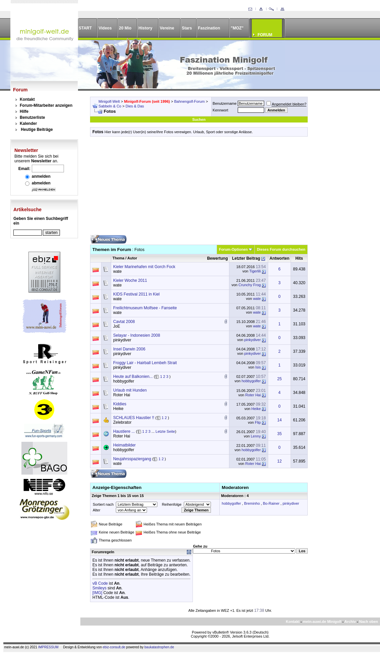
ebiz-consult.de (114, 647)
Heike (118, 408)
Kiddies (119, 404)
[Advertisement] (199, 188)
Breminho (252, 503)
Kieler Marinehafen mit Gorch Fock (144, 266)
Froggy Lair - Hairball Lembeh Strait (145, 362)
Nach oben (368, 622)
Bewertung (217, 258)
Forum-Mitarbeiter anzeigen (46, 105)
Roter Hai (121, 395)
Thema (118, 258)
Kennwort (220, 110)
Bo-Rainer (271, 503)
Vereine (167, 28)
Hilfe (24, 111)
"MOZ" (237, 28)
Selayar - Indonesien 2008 (136, 335)
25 (279, 379)
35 (279, 433)
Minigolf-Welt (109, 101)
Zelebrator (122, 422)
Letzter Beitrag (246, 258)
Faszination (209, 28)
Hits (299, 258)
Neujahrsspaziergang (132, 459)
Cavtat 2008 (124, 321)
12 (279, 461)
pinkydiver (122, 340)
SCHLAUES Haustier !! (133, 417)
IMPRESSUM (48, 647)
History (145, 28)
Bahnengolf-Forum (189, 101)
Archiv (350, 622)
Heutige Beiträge (37, 129)
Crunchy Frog (249, 285)
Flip (258, 422)
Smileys (99, 588)
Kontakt (27, 99)
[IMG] (97, 592)
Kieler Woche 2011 (130, 280)
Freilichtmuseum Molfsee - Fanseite (145, 308)
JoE (116, 326)
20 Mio (125, 28)
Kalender (28, 123)
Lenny (256, 436)
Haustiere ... (124, 431)
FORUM (264, 34)
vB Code (100, 583)
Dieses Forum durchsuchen (281, 249)
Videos (104, 28)
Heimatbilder (124, 445)
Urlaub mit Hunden (130, 390)
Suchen (199, 119)
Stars (187, 28)
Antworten (279, 258)
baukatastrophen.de (159, 647)
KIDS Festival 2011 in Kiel (136, 294)
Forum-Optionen (233, 249)
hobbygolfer (123, 381)
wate (117, 271)
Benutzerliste (32, 117)
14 (279, 420)
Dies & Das (135, 106)
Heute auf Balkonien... (133, 376)
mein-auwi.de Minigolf (322, 622)
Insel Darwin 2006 (129, 349)
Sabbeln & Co (109, 106)
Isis (258, 367)
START (85, 28)
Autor (132, 258)
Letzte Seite (165, 431)
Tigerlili (254, 271)
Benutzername (225, 103)
